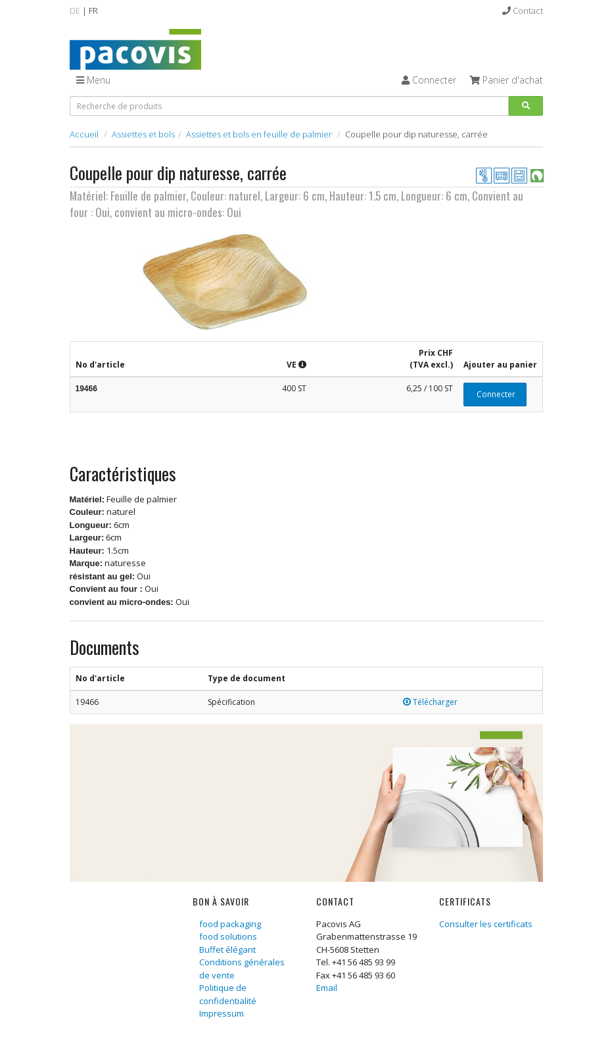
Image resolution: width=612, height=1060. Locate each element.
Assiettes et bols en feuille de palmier (259, 134)
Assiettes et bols (143, 134)
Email (326, 988)
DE (75, 10)
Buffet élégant (227, 949)
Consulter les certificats (485, 924)
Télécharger (430, 702)
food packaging (230, 924)
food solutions (228, 936)
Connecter (495, 394)
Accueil (84, 134)
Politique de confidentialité (227, 994)
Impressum (221, 1013)
